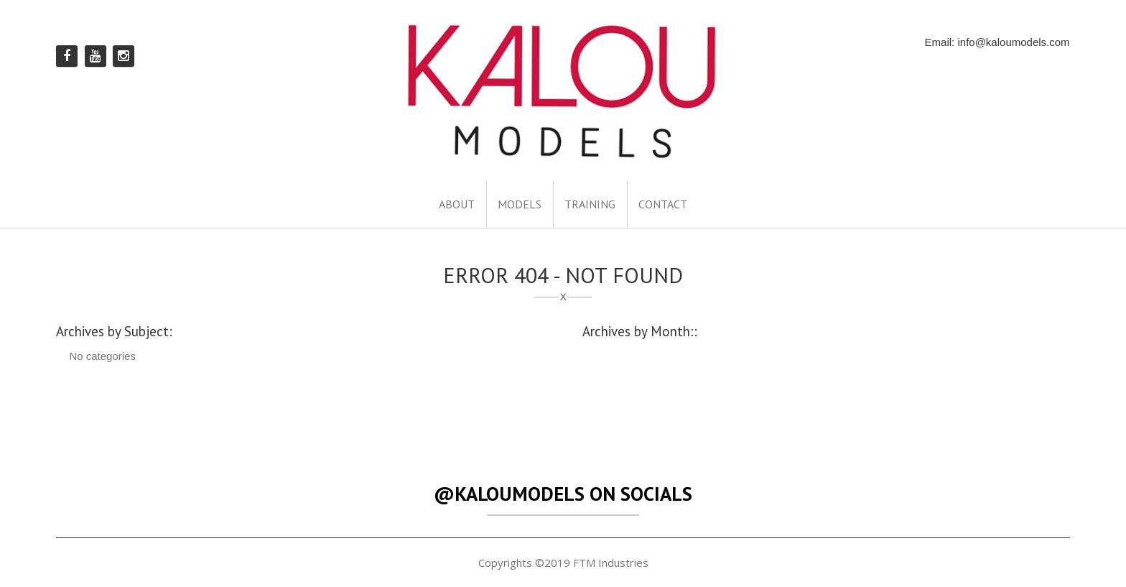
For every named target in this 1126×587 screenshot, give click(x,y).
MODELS (519, 204)
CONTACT (662, 204)
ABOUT (457, 204)
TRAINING (589, 204)
